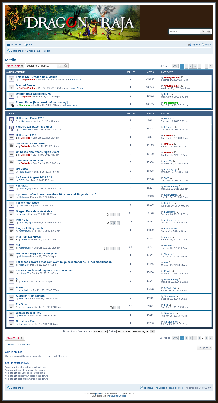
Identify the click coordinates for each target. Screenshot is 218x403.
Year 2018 (22, 185)
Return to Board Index (19, 344)
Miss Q (167, 271)
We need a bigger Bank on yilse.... (38, 253)
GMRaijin (25, 121)
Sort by (120, 331)
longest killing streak (29, 228)
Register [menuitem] (196, 44)
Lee (166, 262)
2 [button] (186, 66)
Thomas (23, 315)
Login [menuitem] (208, 44)
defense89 (24, 273)
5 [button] (199, 66)
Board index (17, 387)
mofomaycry (25, 171)
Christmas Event (26, 321)
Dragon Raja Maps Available (34, 211)
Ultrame (168, 118)
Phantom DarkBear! (28, 236)
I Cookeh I (169, 127)
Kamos (22, 214)
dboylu (24, 239)
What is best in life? (28, 312)
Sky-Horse (24, 298)
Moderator (24, 105)
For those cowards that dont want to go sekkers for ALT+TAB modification (64, 262)
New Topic (13, 66)
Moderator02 (171, 103)
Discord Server (25, 85)
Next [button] (211, 66)
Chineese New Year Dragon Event (37, 152)
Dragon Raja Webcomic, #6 (33, 93)
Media (10, 60)
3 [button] (190, 66)
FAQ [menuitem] (29, 44)
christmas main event (30, 160)
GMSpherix (25, 96)
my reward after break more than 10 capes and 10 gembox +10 (56, 194)
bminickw (25, 290)
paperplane (169, 211)
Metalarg (23, 197)
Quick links (16, 44)
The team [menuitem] (148, 387)
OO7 (21, 180)
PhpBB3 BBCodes (117, 396)
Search (203, 31)
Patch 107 (22, 219)
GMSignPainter (27, 79)
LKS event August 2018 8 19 (34, 177)
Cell (21, 205)
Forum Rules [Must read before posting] (42, 102)
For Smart (22, 304)
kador (167, 94)
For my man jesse (27, 202)
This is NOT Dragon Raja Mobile (36, 76)
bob (23, 281)
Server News (76, 79)
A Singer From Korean (30, 295)
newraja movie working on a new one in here (44, 270)
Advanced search (209, 31)
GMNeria (25, 138)
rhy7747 (168, 161)
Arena (20, 287)
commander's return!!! (30, 143)
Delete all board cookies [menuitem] (171, 387)
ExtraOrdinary (171, 186)
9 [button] (206, 66)
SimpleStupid (171, 321)
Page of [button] (175, 66)
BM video (22, 168)
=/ (17, 278)
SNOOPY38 (170, 288)
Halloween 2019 (26, 135)
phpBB (98, 393)
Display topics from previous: (85, 331)
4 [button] (195, 66)
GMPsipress (25, 129)
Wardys (168, 245)
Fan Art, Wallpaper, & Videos (34, 126)
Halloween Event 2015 (30, 118)
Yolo (19, 245)
